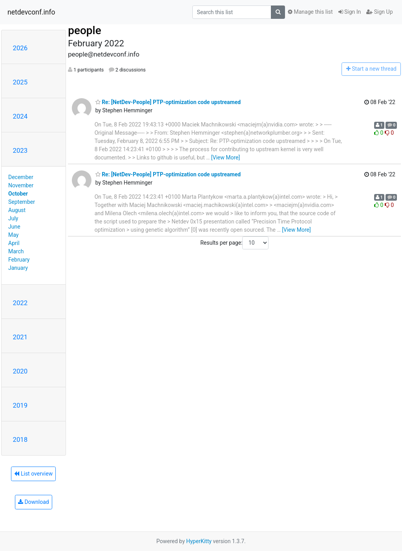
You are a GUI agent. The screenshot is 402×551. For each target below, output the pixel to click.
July (13, 218)
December (20, 177)
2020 (20, 371)
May (13, 235)
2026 (20, 48)
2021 (20, 337)
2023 (20, 150)
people (84, 30)
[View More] (225, 157)
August (17, 210)
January (18, 268)
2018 (20, 439)
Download (33, 502)
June (14, 226)
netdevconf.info (31, 12)
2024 (20, 116)
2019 (20, 405)
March (16, 251)
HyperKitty (199, 541)
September (21, 202)
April (14, 243)
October (18, 193)
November (20, 185)
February (18, 259)
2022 (20, 303)
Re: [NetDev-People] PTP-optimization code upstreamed (168, 102)
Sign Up (379, 12)
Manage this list (310, 12)
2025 (20, 82)
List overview (33, 473)
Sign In (349, 12)
